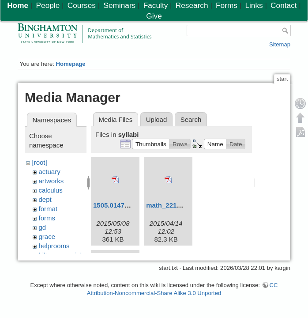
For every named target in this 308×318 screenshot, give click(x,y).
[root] (39, 162)
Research (192, 5)
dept (45, 199)
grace (47, 236)
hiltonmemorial (60, 255)
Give (154, 15)
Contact (283, 5)
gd (42, 227)
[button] (150, 144)
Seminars (119, 5)
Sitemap (279, 44)
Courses (82, 5)
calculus (51, 190)
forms (47, 218)
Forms (226, 5)
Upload (156, 119)
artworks (51, 181)
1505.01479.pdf (116, 205)
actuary (49, 171)
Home (17, 5)
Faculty (155, 5)
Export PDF (300, 132)
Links (254, 5)
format (48, 208)
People (48, 5)
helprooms (54, 246)
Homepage (70, 64)
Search (191, 119)
